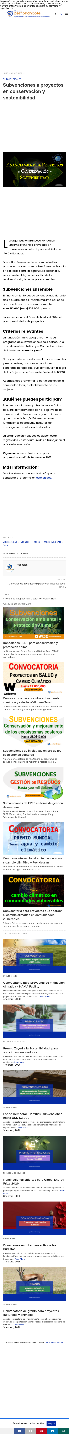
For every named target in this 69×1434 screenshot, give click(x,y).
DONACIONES (9, 1237)
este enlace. (44, 478)
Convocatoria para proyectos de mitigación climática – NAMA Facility (33, 984)
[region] (27, 44)
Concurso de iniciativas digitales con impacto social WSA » (37, 585)
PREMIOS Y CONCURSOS (14, 1041)
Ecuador (25, 541)
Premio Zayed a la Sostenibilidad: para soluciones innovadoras (30, 1049)
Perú (5, 545)
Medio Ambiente (52, 541)
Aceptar (51, 1424)
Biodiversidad (10, 541)
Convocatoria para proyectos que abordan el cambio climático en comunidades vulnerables (33, 915)
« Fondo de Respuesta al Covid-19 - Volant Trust (29, 598)
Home (5, 73)
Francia (37, 541)
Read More (45, 996)
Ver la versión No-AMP (54, 1341)
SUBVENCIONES (18, 73)
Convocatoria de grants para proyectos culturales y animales (30, 1311)
